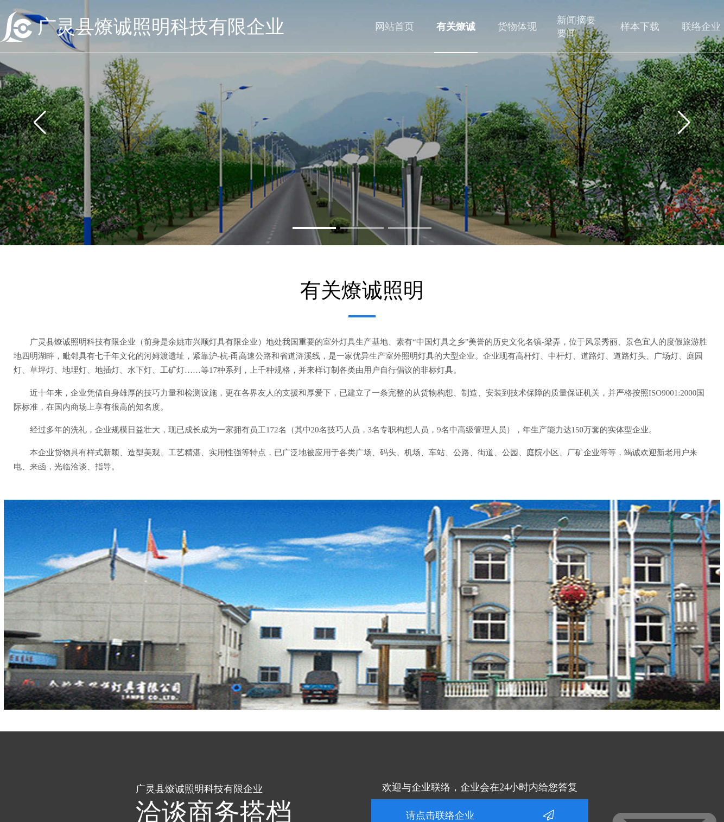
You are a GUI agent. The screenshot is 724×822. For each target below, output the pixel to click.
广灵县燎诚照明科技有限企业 (160, 26)
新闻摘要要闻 (576, 27)
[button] (314, 228)
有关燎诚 (455, 26)
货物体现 (517, 26)
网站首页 (394, 26)
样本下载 (639, 26)
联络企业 (701, 26)
